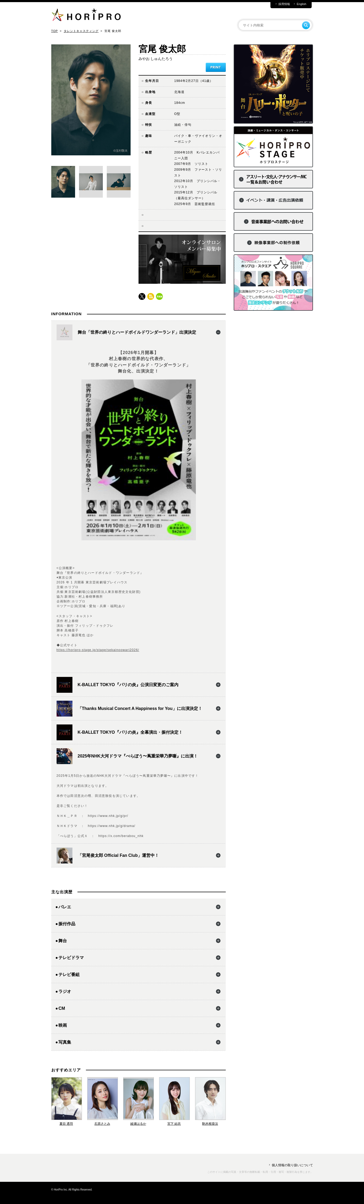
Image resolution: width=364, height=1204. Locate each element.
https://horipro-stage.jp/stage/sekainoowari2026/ (98, 650)
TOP (54, 30)
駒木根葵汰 (210, 1124)
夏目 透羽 (66, 1124)
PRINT (216, 67)
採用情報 (284, 4)
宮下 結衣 (174, 1124)
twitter (142, 296)
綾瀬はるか (138, 1124)
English (301, 4)
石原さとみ (102, 1124)
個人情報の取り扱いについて (292, 1165)
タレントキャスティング (81, 30)
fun (159, 296)
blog (150, 296)
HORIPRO (86, 15)
